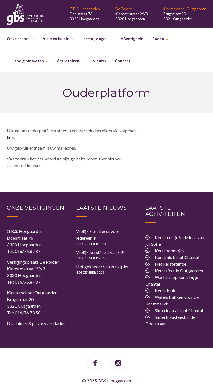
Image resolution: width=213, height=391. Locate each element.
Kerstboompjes (169, 250)
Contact (122, 60)
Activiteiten (68, 60)
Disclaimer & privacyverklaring (36, 323)
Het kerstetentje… (172, 263)
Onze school (18, 38)
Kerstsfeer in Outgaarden (179, 270)
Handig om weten (27, 60)
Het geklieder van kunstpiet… (104, 266)
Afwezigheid (132, 38)
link (10, 137)
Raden (158, 38)
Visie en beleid (56, 38)
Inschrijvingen (95, 38)
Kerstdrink (165, 290)
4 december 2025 (90, 272)
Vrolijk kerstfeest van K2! (100, 252)
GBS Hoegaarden (114, 380)
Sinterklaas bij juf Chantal (179, 310)
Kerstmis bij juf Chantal (177, 257)
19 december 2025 (91, 244)
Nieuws (99, 60)
